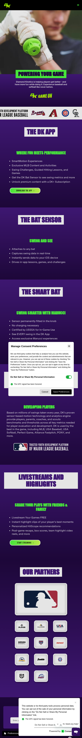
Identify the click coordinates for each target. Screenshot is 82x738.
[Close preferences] (69, 346)
